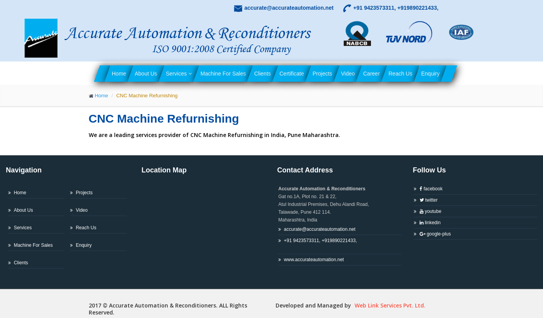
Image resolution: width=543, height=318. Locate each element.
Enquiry (430, 73)
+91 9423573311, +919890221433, (317, 244)
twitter (429, 200)
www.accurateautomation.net (314, 259)
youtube (430, 211)
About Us (146, 73)
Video (348, 73)
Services (179, 73)
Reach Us (400, 73)
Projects (322, 73)
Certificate (291, 73)
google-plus (435, 234)
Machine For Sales (223, 73)
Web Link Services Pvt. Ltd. (389, 305)
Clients (262, 73)
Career (371, 73)
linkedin (430, 222)
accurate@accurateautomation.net (319, 229)
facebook (431, 189)
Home (119, 73)
